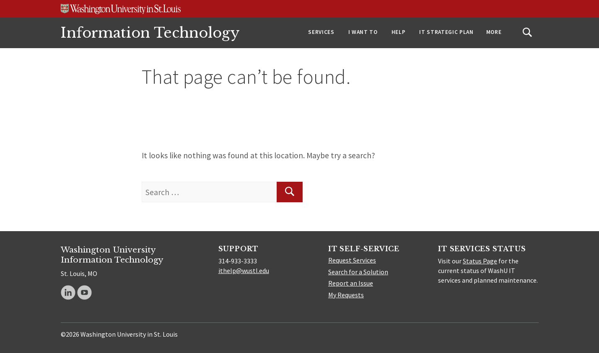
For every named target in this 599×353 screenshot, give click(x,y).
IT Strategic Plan (446, 32)
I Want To (363, 32)
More (494, 32)
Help (399, 32)
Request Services (352, 260)
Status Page (480, 261)
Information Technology (150, 32)
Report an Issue (350, 283)
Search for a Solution (358, 272)
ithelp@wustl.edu (243, 270)
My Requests (346, 295)
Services (321, 32)
